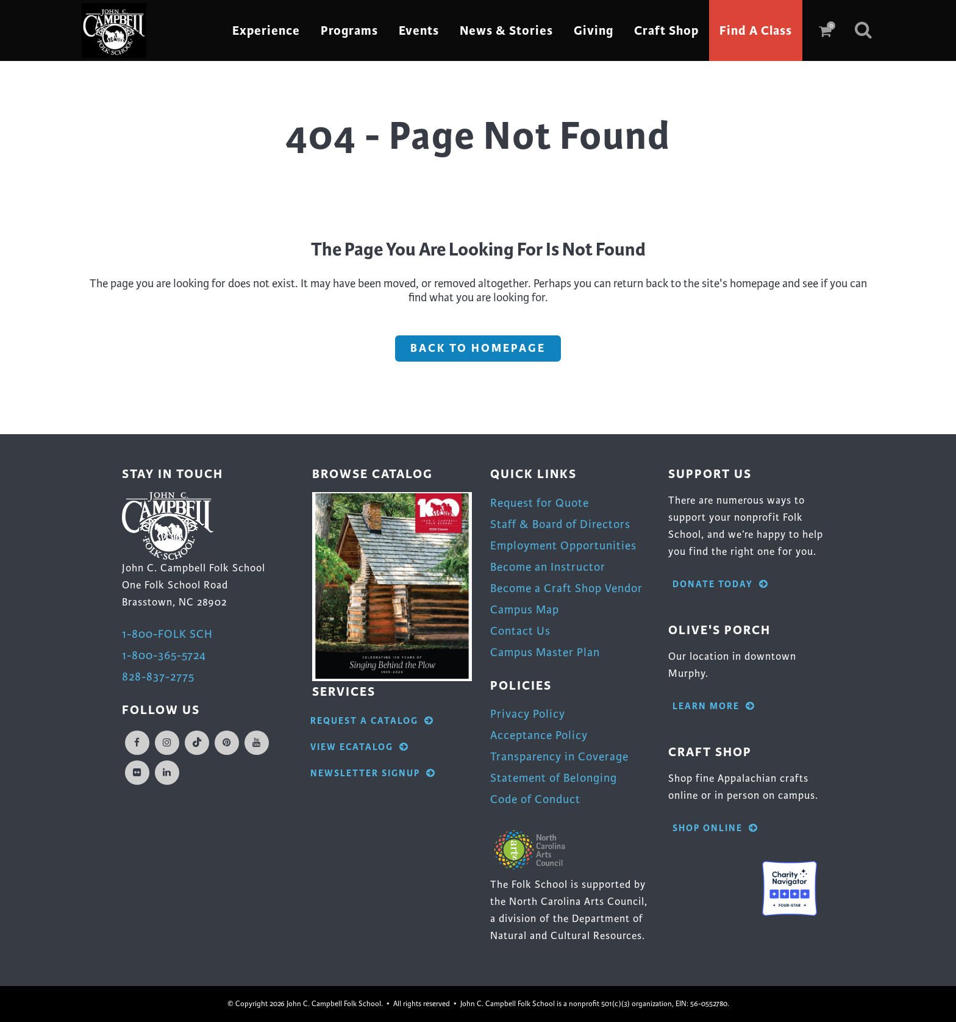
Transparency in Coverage (559, 756)
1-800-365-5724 (164, 655)
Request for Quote (539, 503)
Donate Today (720, 584)
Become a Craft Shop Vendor (566, 588)
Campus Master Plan (545, 652)
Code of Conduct (535, 799)
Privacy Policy (527, 714)
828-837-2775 (158, 677)
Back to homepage (478, 348)
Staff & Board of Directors (560, 524)
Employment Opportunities (563, 545)
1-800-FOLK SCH (167, 634)
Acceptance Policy (539, 735)
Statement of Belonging (553, 778)
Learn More (713, 706)
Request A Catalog (372, 721)
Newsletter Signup (373, 773)
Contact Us (520, 631)
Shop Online (715, 828)
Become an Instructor (547, 567)
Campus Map (524, 609)
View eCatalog (359, 747)
